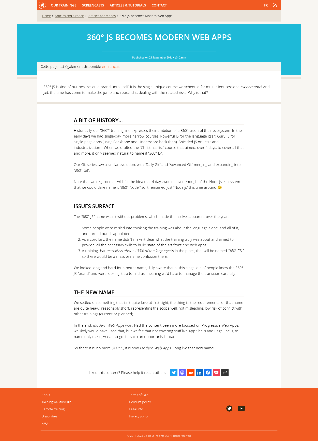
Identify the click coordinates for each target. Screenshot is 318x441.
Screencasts (93, 5)
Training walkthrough (56, 402)
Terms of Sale (138, 395)
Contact (159, 5)
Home (46, 16)
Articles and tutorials (69, 16)
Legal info (136, 409)
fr (266, 5)
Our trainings (64, 5)
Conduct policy (140, 402)
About (46, 395)
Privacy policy (138, 416)
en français (111, 66)
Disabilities (49, 416)
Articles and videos (102, 16)
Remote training (53, 409)
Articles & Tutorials (128, 5)
